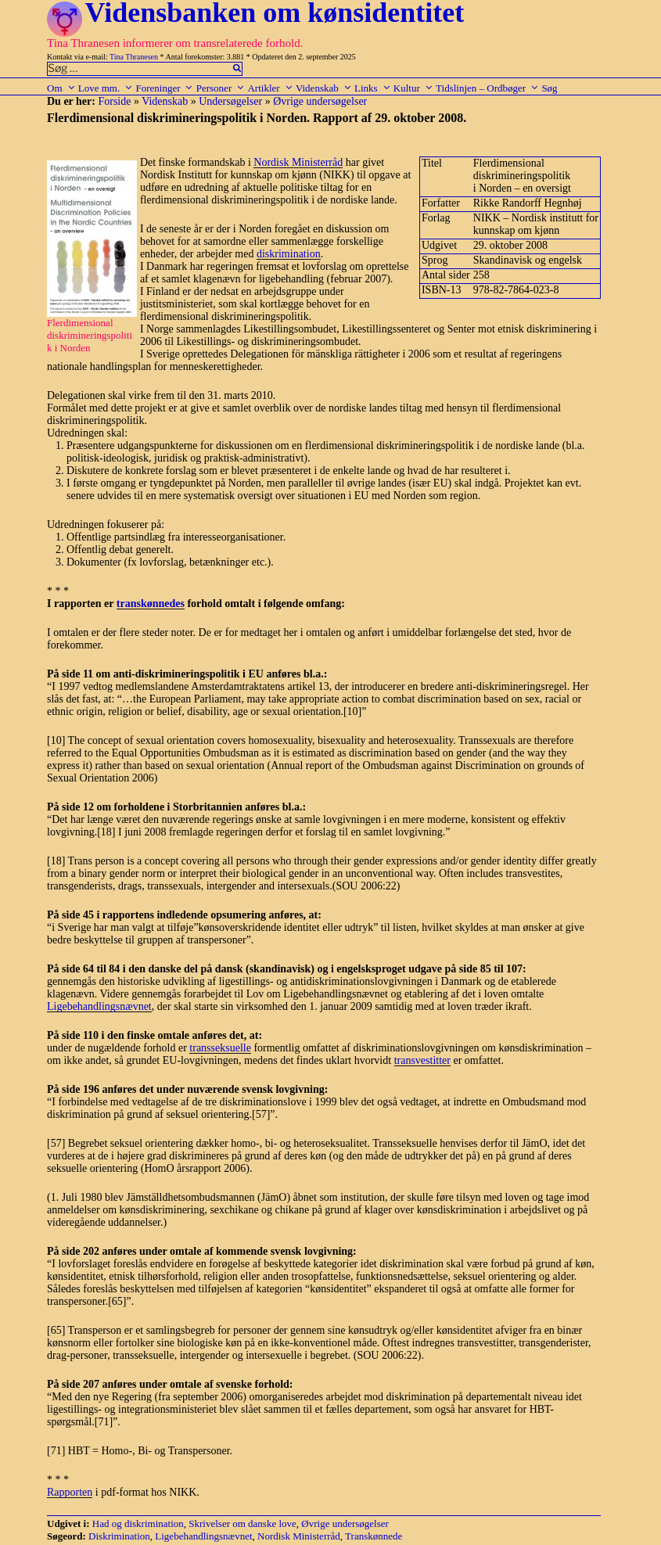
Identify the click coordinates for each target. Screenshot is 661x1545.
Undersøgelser (230, 101)
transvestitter (422, 1060)
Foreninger (164, 88)
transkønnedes (151, 603)
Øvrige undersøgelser (320, 101)
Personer (221, 88)
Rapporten (69, 1492)
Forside (114, 101)
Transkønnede (373, 1536)
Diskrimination (119, 1536)
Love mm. (105, 88)
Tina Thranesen (134, 56)
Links (372, 88)
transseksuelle (220, 1048)
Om (61, 88)
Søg (549, 88)
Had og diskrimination (138, 1523)
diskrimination (289, 254)
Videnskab (324, 88)
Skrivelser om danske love (242, 1523)
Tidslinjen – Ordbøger (487, 88)
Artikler (270, 88)
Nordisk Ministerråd (298, 162)
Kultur (413, 88)
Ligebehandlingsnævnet (99, 1006)
